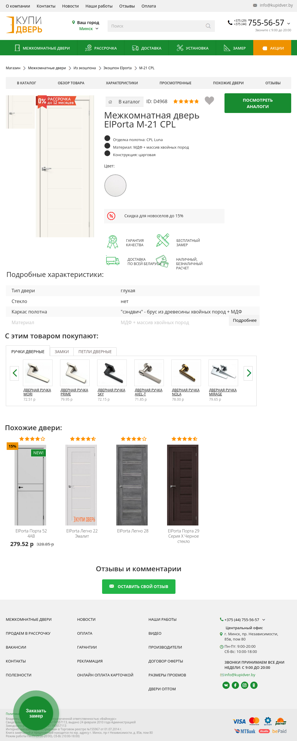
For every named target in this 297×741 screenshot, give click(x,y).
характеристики (122, 83)
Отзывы (127, 6)
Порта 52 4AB (31, 533)
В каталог (26, 83)
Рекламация (90, 661)
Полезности (18, 675)
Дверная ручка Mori (37, 392)
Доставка (147, 48)
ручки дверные (27, 351)
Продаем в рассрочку (28, 633)
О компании (18, 6)
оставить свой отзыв (138, 586)
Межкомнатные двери (41, 48)
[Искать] (208, 26)
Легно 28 (132, 531)
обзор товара (71, 83)
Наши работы (99, 6)
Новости (70, 6)
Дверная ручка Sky (111, 392)
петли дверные (95, 351)
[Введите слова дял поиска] (155, 26)
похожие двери (228, 83)
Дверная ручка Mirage (223, 392)
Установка (192, 48)
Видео (155, 633)
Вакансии (16, 647)
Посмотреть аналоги (258, 103)
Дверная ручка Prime (74, 392)
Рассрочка (101, 48)
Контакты (46, 6)
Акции (272, 48)
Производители (165, 647)
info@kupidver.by (272, 5)
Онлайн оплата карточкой (105, 675)
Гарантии (87, 647)
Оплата (149, 6)
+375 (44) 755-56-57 (245, 619)
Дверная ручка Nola (186, 392)
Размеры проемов (167, 675)
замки (62, 351)
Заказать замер (36, 713)
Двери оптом (162, 688)
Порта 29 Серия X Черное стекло (183, 536)
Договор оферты (165, 661)
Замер (234, 48)
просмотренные (175, 83)
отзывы (273, 83)
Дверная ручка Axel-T (148, 392)
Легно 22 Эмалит (82, 533)
